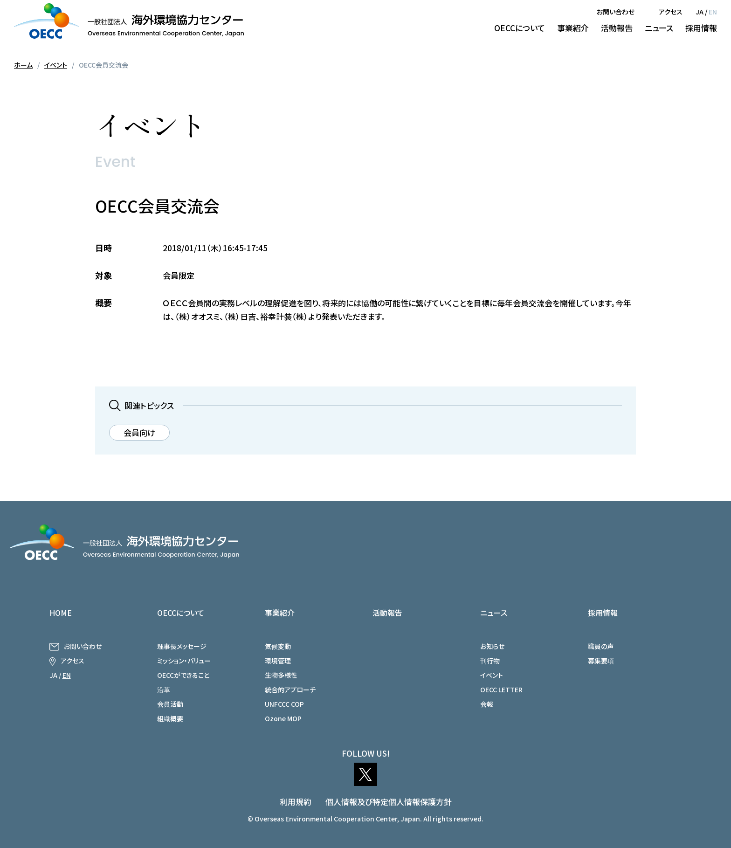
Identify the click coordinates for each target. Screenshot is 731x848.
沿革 (163, 689)
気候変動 (278, 646)
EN (713, 11)
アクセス (671, 11)
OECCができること (183, 675)
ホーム (23, 64)
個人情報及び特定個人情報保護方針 (388, 801)
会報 (486, 704)
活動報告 (617, 28)
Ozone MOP (283, 718)
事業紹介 (573, 28)
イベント (55, 64)
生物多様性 (281, 675)
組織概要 (170, 718)
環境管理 (278, 660)
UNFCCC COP (284, 704)
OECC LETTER (501, 689)
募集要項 (601, 660)
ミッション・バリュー (184, 660)
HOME (60, 612)
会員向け (139, 432)
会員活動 (170, 704)
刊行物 (490, 660)
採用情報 (701, 28)
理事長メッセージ (182, 646)
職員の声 (601, 646)
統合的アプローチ (290, 689)
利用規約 (295, 801)
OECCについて (519, 28)
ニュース (659, 28)
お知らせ (492, 646)
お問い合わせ (615, 11)
